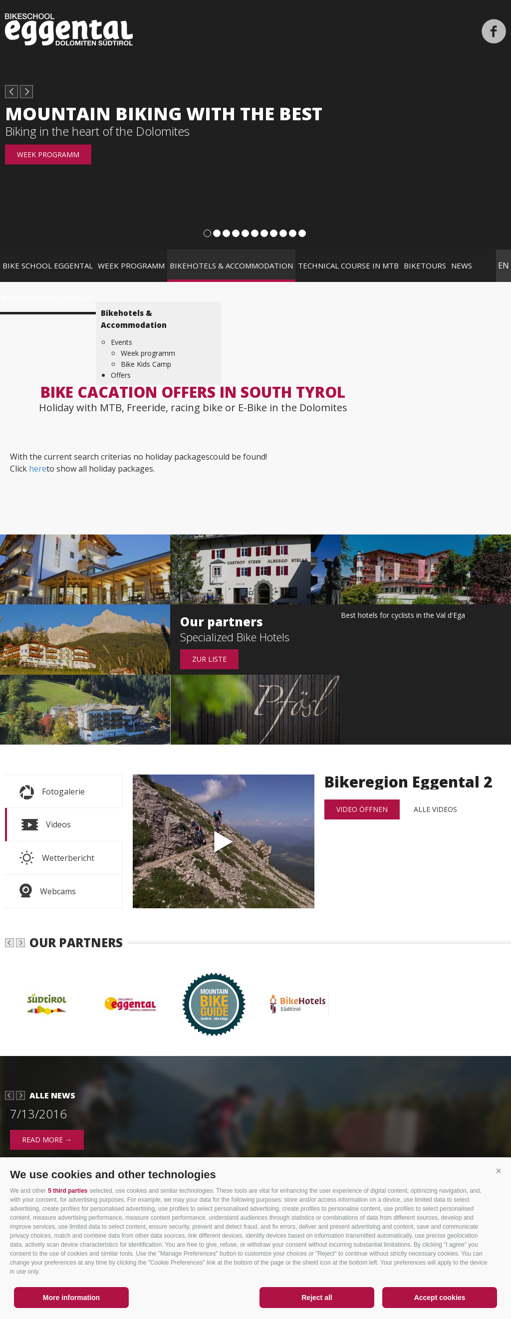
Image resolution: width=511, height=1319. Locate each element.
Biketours (425, 265)
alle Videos (435, 809)
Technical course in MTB (348, 265)
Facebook (494, 31)
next (26, 91)
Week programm (48, 154)
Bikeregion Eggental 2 (223, 841)
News (461, 265)
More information (71, 1298)
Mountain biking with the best (163, 113)
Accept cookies (440, 1298)
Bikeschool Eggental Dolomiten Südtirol (69, 29)
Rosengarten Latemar (47, 298)
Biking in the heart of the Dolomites (97, 131)
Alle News (52, 1095)
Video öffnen (362, 809)
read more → (47, 1139)
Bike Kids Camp (146, 364)
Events (121, 342)
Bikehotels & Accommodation (231, 265)
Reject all (316, 1298)
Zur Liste (209, 659)
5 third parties (67, 1190)
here (37, 468)
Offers (121, 375)
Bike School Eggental (47, 265)
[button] (498, 1170)
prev (11, 91)
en (503, 265)
